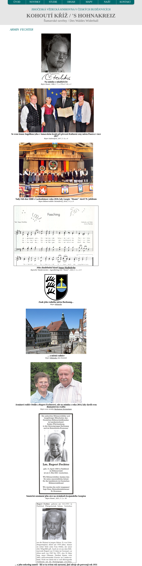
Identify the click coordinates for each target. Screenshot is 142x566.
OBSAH (71, 2)
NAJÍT (107, 2)
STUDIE (53, 2)
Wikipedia (58, 304)
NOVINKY (34, 2)
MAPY (89, 2)
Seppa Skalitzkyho (67, 267)
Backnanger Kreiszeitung (63, 409)
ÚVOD (16, 2)
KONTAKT (125, 2)
